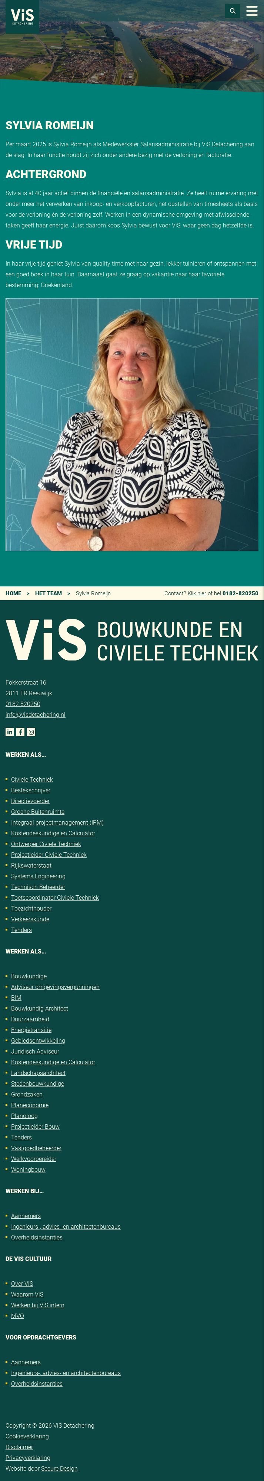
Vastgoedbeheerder (36, 1148)
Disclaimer (19, 1447)
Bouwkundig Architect (39, 1008)
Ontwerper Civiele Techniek (46, 844)
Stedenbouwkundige (37, 1083)
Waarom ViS (27, 1294)
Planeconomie (30, 1105)
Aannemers (26, 1215)
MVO (17, 1315)
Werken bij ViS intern (37, 1305)
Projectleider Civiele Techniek (49, 854)
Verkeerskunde (30, 919)
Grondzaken (27, 1094)
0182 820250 (23, 704)
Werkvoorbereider (33, 1158)
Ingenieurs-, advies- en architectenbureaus (66, 1226)
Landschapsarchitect (38, 1072)
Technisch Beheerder (38, 887)
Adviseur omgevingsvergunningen (55, 987)
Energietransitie (31, 1030)
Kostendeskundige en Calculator (53, 833)
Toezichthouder (31, 908)
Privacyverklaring (28, 1457)
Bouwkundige (29, 976)
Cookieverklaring (27, 1436)
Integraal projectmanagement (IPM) (57, 822)
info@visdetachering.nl (36, 714)
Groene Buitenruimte (37, 811)
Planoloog (24, 1115)
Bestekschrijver (30, 790)
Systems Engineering (38, 876)
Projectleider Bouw (35, 1126)
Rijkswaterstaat (31, 865)
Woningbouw (28, 1169)
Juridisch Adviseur (35, 1051)
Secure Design (59, 1468)
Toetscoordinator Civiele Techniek (55, 897)
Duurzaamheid (30, 1019)
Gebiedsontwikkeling (38, 1040)
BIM (16, 997)
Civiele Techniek (32, 779)
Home (13, 593)
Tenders (21, 929)
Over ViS (22, 1283)
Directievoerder (30, 801)
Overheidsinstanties (37, 1237)
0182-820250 (240, 593)
